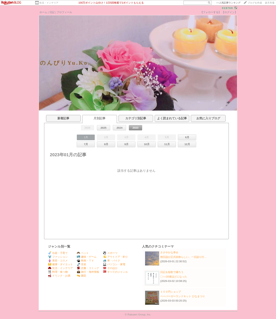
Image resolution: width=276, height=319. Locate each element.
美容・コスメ (58, 260)
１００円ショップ (170, 291)
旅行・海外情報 (88, 271)
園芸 (81, 275)
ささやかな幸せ (169, 252)
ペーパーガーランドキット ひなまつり (182, 296)
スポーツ (110, 253)
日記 (52, 12)
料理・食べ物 (58, 271)
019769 (227, 8)
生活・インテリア (48, 2)
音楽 (81, 264)
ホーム (43, 12)
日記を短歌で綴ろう (171, 272)
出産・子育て (58, 253)
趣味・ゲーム (87, 256)
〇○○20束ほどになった (173, 276)
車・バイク (111, 260)
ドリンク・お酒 (59, 275)
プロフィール (64, 12)
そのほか (110, 268)
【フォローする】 (210, 12)
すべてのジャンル (115, 271)
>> (228, 2)
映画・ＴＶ (85, 260)
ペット (83, 253)
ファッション (58, 256)
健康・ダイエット (60, 264)
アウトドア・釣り (115, 256)
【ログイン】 (229, 12)
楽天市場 (269, 2)
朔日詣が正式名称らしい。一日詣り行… (183, 256)
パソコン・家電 (114, 264)
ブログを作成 (255, 2)
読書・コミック (88, 268)
